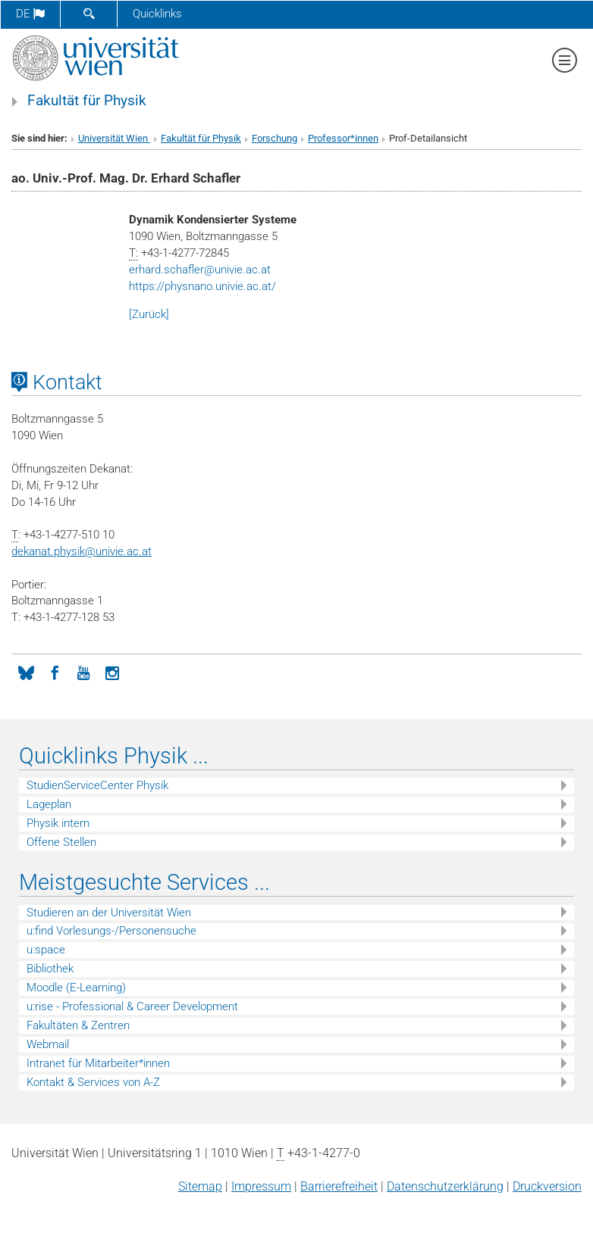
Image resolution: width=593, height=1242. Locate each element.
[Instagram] (112, 671)
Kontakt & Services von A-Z (93, 1082)
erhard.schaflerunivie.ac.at (200, 269)
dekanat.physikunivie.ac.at (81, 551)
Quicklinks (157, 13)
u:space (46, 949)
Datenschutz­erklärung (445, 1186)
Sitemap (200, 1186)
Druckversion (547, 1186)
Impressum (261, 1186)
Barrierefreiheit (339, 1186)
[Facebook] (54, 671)
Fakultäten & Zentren (78, 1025)
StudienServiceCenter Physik (97, 785)
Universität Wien (114, 138)
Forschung (274, 138)
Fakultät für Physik (86, 100)
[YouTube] (83, 671)
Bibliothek (50, 968)
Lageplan (49, 804)
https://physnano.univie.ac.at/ (202, 286)
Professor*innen (343, 138)
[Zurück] (149, 314)
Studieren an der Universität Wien (109, 912)
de (30, 13)
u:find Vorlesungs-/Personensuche (111, 931)
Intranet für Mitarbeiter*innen (98, 1063)
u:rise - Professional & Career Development (132, 1006)
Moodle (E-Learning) (76, 987)
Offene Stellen (61, 842)
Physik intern (58, 823)
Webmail (48, 1044)
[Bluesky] (25, 671)
